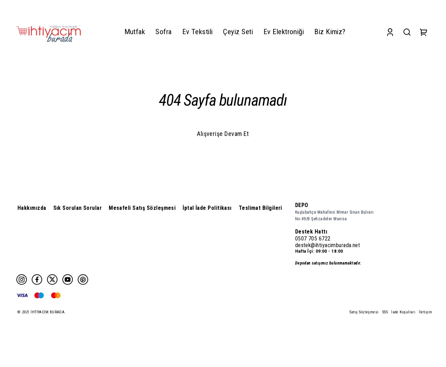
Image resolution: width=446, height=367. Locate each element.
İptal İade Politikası (207, 208)
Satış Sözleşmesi (364, 312)
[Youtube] (67, 279)
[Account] (390, 32)
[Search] (407, 32)
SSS (385, 312)
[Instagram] (21, 279)
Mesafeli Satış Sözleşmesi (142, 208)
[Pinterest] (83, 279)
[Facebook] (37, 279)
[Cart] (423, 32)
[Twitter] (52, 279)
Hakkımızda (31, 208)
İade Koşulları (403, 312)
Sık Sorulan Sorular (77, 208)
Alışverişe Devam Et (223, 133)
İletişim (425, 312)
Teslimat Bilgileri (260, 208)
